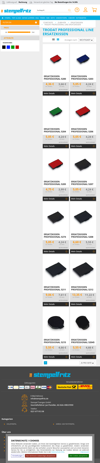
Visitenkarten (81, 18)
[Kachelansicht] (58, 39)
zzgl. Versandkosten (63, 89)
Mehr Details (49, 93)
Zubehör (71, 18)
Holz (37, 18)
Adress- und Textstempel (64, 424)
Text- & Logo (16, 18)
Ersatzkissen (77, 22)
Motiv (53, 18)
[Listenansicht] (53, 39)
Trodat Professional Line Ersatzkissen (62, 24)
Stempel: (8, 18)
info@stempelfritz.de (39, 398)
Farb (48, 18)
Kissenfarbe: (7, 43)
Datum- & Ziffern (28, 18)
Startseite (48, 22)
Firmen (42, 18)
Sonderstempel (61, 18)
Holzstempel (10, 424)
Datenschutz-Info (57, 452)
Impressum (84, 452)
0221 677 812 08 (37, 411)
